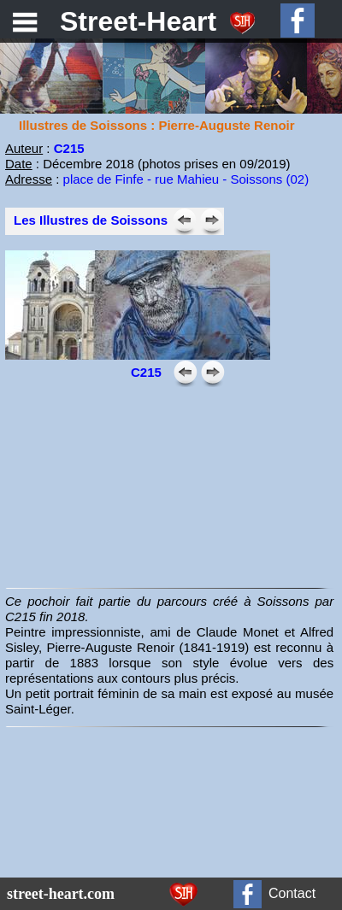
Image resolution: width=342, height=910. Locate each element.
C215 (69, 148)
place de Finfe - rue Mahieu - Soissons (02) (186, 179)
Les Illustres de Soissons (91, 220)
